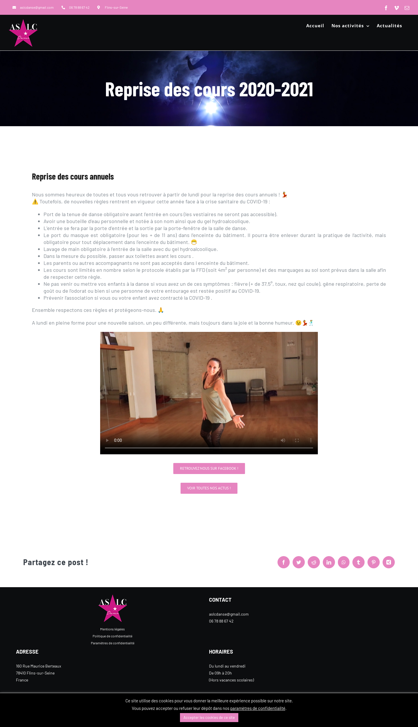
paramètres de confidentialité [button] (257, 708)
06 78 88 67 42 (221, 621)
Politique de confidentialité (112, 636)
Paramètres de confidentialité (112, 643)
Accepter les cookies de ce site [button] (209, 717)
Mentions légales (112, 629)
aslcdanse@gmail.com (229, 614)
